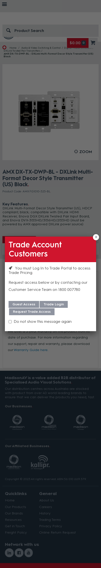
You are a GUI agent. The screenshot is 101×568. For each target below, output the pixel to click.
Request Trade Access (32, 312)
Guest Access (23, 304)
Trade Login (54, 304)
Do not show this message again (43, 321)
